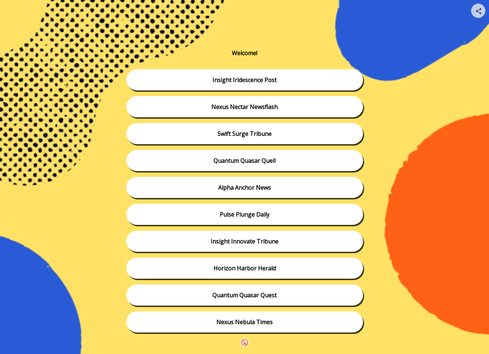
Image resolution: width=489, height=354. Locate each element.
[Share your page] (478, 11)
